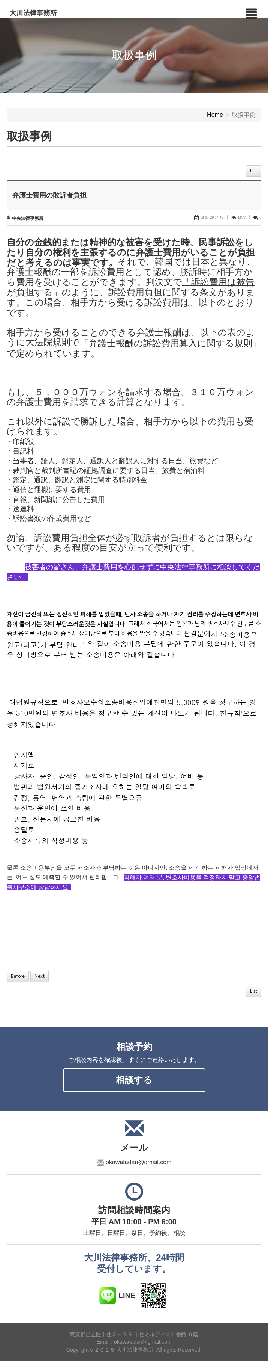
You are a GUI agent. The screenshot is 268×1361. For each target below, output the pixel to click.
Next (39, 976)
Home (215, 115)
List (253, 171)
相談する (134, 1080)
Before (18, 976)
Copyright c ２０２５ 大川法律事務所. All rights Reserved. (134, 1350)
